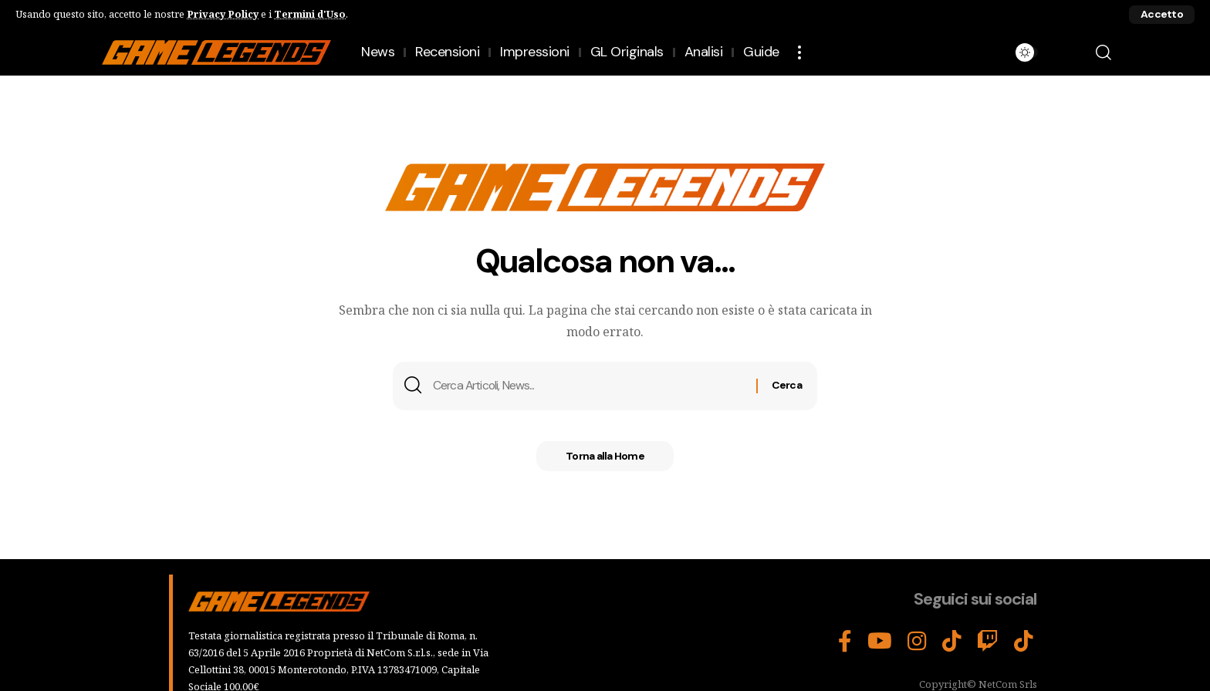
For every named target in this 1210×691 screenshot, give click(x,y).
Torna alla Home (605, 458)
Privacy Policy (223, 14)
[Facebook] (845, 640)
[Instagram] (917, 640)
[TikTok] (951, 640)
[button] (1162, 14)
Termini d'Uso (310, 14)
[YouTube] (880, 640)
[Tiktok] (1023, 640)
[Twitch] (987, 640)
